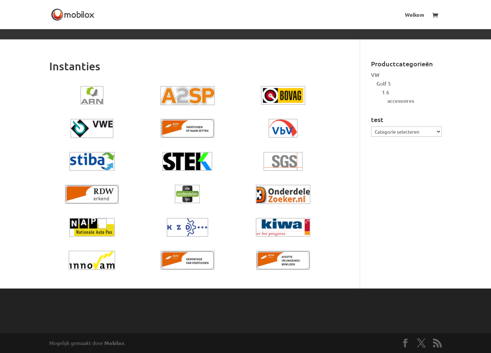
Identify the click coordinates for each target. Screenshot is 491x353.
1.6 (385, 92)
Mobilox (114, 343)
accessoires (400, 100)
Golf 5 (383, 83)
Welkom (414, 15)
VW (375, 74)
